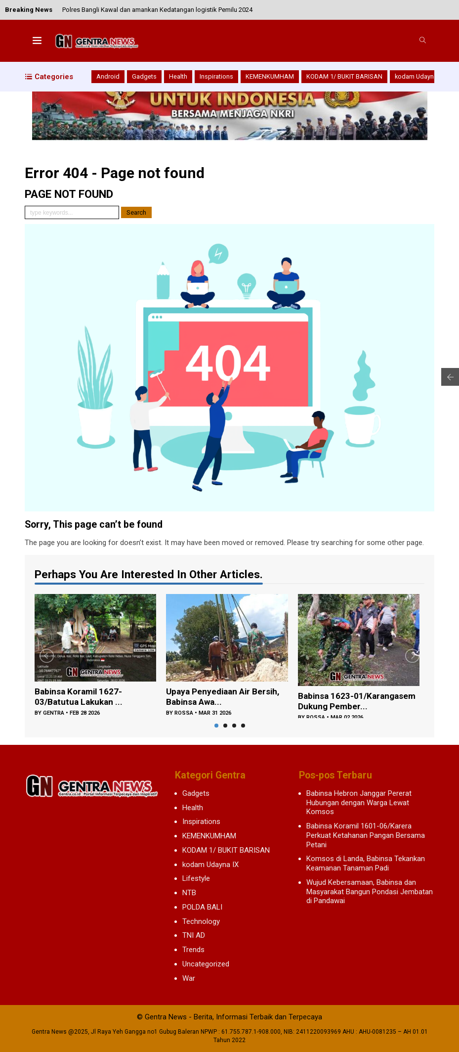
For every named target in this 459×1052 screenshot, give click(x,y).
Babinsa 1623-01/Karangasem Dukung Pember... (346, 702)
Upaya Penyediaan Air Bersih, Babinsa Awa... (225, 697)
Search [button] (136, 212)
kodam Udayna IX (419, 76)
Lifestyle (196, 878)
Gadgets (144, 76)
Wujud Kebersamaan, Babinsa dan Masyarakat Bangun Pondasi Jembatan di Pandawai (369, 892)
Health (178, 76)
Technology (201, 921)
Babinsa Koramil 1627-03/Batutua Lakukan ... (80, 697)
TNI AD (193, 935)
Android (108, 76)
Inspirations (216, 76)
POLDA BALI (202, 907)
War (188, 978)
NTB (189, 892)
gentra (53, 714)
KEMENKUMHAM (270, 76)
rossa (183, 714)
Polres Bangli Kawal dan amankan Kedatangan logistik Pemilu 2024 (157, 9)
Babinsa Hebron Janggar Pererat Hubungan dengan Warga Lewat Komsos (359, 803)
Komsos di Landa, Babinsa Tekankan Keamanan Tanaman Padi (365, 863)
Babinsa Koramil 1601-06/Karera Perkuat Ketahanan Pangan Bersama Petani (365, 835)
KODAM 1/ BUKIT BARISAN (344, 76)
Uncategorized (205, 964)
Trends (193, 949)
